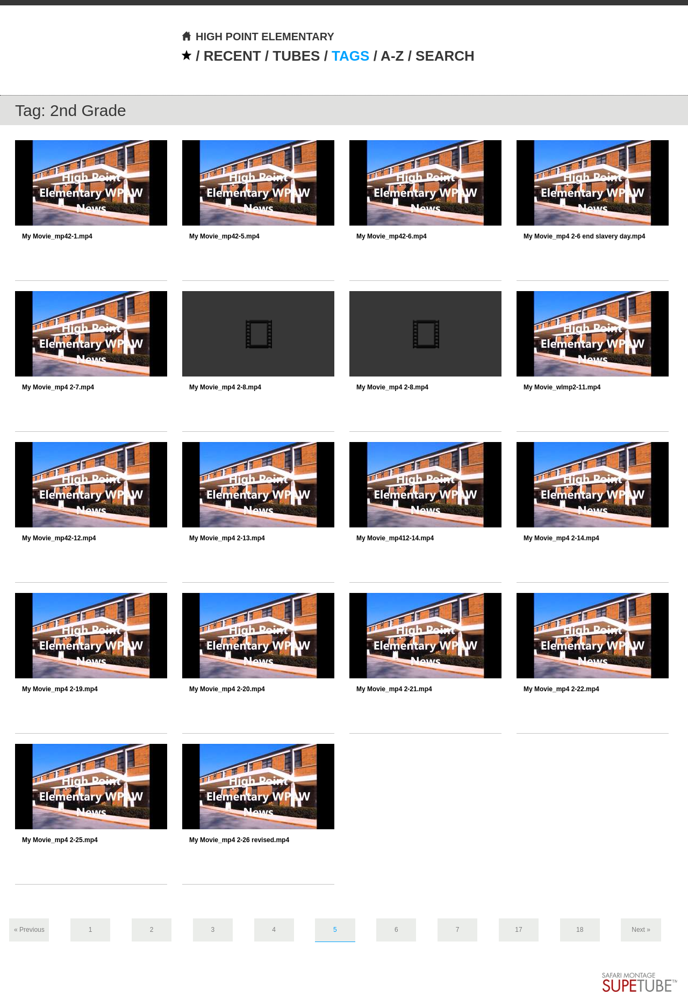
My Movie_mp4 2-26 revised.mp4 (239, 840)
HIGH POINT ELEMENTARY (257, 36)
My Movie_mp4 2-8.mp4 (225, 387)
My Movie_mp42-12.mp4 (59, 538)
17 (518, 929)
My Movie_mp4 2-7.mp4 (58, 387)
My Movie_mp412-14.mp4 (395, 538)
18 (579, 929)
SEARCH (445, 56)
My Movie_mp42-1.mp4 (57, 236)
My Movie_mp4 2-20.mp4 (227, 689)
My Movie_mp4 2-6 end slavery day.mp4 (585, 236)
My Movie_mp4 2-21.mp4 (394, 689)
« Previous (29, 929)
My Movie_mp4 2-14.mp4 (561, 538)
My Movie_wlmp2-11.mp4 (562, 387)
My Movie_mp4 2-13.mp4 (227, 538)
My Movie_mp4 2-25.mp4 (60, 840)
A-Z (392, 56)
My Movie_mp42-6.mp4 (391, 236)
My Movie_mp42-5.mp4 (224, 236)
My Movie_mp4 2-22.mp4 (561, 689)
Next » (641, 929)
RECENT (232, 56)
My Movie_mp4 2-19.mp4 (60, 689)
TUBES (296, 56)
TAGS (350, 56)
